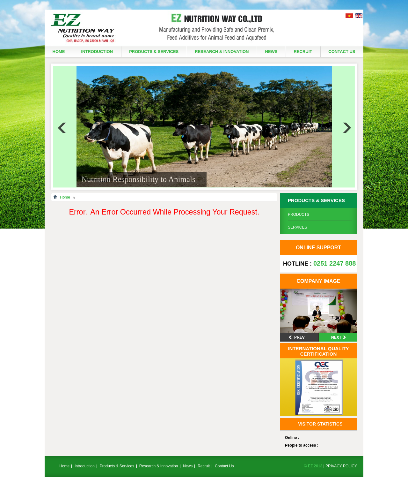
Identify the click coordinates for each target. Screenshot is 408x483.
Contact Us (341, 51)
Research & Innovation (222, 51)
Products (298, 214)
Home (59, 51)
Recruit (303, 51)
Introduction (97, 51)
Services (297, 227)
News (271, 51)
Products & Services (153, 51)
